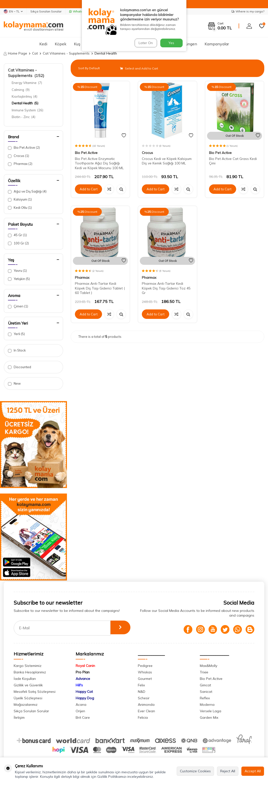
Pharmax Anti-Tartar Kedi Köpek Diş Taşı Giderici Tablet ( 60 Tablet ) (100, 288)
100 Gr (18, 243)
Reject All (227, 771)
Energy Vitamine (27, 83)
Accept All (253, 771)
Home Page (15, 53)
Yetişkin (19, 279)
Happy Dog (85, 698)
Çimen (18, 306)
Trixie (204, 672)
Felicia (143, 717)
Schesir (144, 698)
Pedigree (145, 665)
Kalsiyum (20, 199)
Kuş (77, 43)
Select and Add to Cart (139, 68)
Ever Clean (146, 711)
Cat (35, 53)
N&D (141, 691)
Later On (145, 43)
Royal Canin (85, 665)
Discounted (19, 367)
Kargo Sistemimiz (28, 665)
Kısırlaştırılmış (24, 96)
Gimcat (205, 685)
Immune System (27, 110)
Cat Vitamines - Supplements (66, 53)
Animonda (146, 704)
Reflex (205, 698)
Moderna (207, 704)
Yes (171, 43)
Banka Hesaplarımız (30, 672)
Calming (21, 90)
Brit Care (83, 717)
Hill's (79, 685)
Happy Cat (84, 691)
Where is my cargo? (247, 11)
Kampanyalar (217, 43)
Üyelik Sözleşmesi (28, 698)
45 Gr (17, 235)
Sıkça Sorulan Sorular (45, 11)
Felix (141, 685)
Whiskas (145, 672)
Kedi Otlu (20, 208)
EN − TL (13, 11)
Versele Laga (210, 711)
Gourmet (145, 678)
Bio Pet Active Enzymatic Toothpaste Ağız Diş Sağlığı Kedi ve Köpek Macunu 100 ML (99, 163)
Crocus (18, 156)
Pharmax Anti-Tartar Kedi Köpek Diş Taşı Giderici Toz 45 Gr (166, 288)
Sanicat (206, 691)
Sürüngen (188, 43)
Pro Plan (83, 672)
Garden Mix (209, 717)
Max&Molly (208, 665)
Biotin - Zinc (23, 117)
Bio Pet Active (24, 147)
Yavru (17, 271)
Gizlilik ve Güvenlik (28, 685)
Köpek (60, 43)
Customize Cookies (195, 771)
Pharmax (20, 164)
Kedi (43, 43)
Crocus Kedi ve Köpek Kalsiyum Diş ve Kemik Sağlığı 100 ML (167, 161)
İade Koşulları (25, 678)
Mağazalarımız (26, 704)
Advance (83, 678)
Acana (81, 704)
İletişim (19, 717)
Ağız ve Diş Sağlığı (27, 191)
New (14, 383)
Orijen (80, 711)
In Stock (17, 350)
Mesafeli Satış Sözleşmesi (34, 691)
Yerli (16, 334)
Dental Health (25, 103)
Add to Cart (88, 189)
